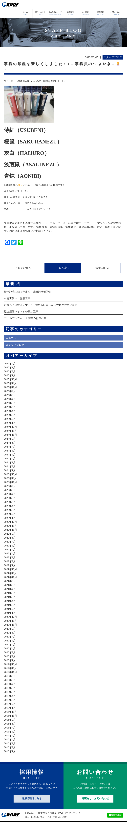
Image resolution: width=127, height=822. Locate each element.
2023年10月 (10, 473)
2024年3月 (10, 453)
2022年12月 (10, 513)
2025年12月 (10, 370)
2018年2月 (10, 738)
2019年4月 (10, 687)
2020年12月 (10, 608)
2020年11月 (10, 612)
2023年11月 (10, 469)
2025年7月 (10, 390)
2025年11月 (10, 374)
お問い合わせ (115, 4)
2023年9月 (10, 477)
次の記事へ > (102, 259)
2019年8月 (10, 671)
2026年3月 (10, 358)
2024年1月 (10, 461)
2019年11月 (10, 659)
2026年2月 (10, 362)
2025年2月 (10, 410)
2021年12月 (10, 560)
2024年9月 (10, 430)
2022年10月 (10, 521)
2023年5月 (10, 493)
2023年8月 (10, 481)
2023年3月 (10, 501)
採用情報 (100, 4)
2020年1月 (10, 651)
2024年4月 (10, 450)
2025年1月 (10, 414)
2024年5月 (10, 446)
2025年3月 (10, 406)
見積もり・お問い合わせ (95, 790)
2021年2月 (10, 600)
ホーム (25, 4)
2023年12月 (10, 465)
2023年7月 (10, 485)
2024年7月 (10, 438)
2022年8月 (10, 529)
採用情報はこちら (32, 790)
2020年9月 (10, 620)
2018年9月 (10, 711)
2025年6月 (10, 394)
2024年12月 (10, 418)
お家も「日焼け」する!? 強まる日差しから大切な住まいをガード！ (44, 296)
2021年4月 (10, 592)
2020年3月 (10, 643)
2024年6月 (10, 442)
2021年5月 (10, 588)
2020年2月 (10, 647)
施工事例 (70, 4)
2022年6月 (10, 537)
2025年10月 (10, 378)
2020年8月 (10, 624)
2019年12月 (10, 655)
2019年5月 (10, 683)
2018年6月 (10, 723)
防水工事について (55, 4)
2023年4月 (10, 497)
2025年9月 (10, 382)
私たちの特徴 (40, 4)
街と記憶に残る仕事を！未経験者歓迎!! (27, 283)
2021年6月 (10, 584)
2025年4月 (10, 402)
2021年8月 (10, 576)
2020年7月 (10, 628)
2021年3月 (10, 596)
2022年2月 (10, 552)
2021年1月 (10, 604)
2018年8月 (10, 715)
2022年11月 (10, 517)
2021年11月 (10, 564)
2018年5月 (10, 727)
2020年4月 (10, 639)
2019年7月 (10, 675)
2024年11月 (10, 422)
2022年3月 (10, 548)
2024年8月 (10, 434)
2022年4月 (10, 544)
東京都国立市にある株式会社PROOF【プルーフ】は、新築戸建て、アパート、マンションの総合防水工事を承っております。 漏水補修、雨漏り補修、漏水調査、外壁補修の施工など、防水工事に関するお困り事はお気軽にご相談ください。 (62, 218)
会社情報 (85, 4)
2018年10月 (10, 707)
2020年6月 (10, 632)
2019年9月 (10, 667)
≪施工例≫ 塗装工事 (17, 289)
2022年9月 (10, 525)
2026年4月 (10, 355)
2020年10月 (10, 616)
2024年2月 (10, 457)
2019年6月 (10, 679)
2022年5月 (10, 541)
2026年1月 (10, 366)
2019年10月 (10, 663)
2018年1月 (10, 742)
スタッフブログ (15, 336)
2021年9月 (10, 572)
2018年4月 (10, 730)
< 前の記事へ (23, 259)
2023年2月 (10, 505)
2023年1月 (10, 509)
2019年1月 (10, 699)
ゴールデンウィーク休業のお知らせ (25, 309)
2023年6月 (10, 489)
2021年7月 (10, 580)
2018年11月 (10, 703)
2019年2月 (10, 695)
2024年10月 (10, 426)
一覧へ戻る (62, 259)
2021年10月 (10, 568)
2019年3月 (10, 691)
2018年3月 (10, 734)
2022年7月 (10, 533)
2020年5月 (10, 636)
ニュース (11, 329)
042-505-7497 (37, 808)
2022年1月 (10, 556)
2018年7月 (10, 719)
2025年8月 (10, 386)
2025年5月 (10, 398)
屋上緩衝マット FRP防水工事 (21, 303)
